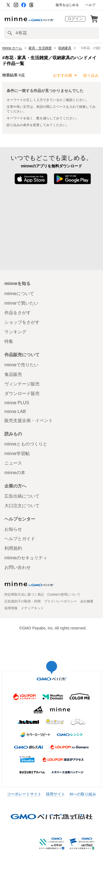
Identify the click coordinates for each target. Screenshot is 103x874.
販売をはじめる (67, 5)
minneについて (19, 293)
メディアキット (32, 608)
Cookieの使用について (63, 594)
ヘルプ (90, 5)
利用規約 (13, 548)
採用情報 (11, 608)
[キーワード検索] (51, 33)
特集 (8, 341)
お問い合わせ (17, 567)
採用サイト (55, 794)
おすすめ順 (62, 75)
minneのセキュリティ (25, 557)
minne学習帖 (17, 453)
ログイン (75, 18)
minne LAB (15, 411)
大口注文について (22, 505)
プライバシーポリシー (60, 601)
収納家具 (64, 48)
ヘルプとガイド (19, 538)
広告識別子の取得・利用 (22, 601)
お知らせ (13, 529)
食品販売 (13, 374)
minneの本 (14, 472)
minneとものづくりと (25, 444)
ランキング (15, 331)
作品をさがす (17, 312)
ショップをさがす (22, 322)
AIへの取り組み (82, 794)
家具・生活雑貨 (40, 48)
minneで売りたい (21, 364)
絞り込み (91, 75)
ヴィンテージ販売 (22, 384)
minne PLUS (16, 402)
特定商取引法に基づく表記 (24, 594)
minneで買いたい (21, 303)
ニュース (13, 463)
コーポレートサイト (24, 794)
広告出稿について (22, 496)
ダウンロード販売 (22, 393)
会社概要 (86, 601)
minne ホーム (12, 48)
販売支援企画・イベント (28, 420)
